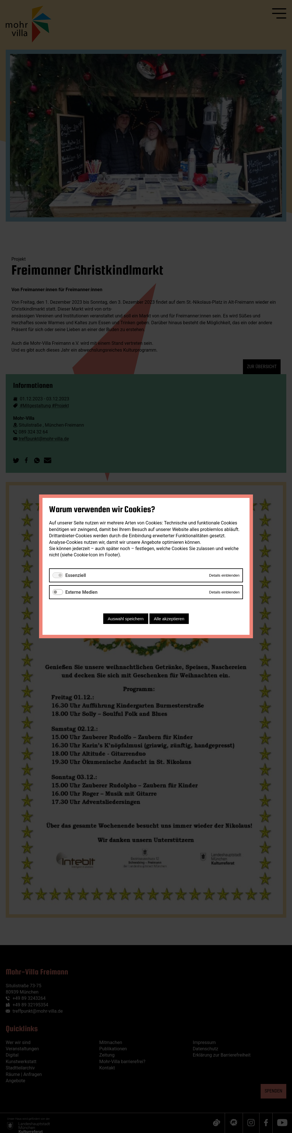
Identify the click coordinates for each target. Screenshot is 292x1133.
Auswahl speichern (126, 619)
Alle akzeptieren (169, 619)
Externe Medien (81, 592)
